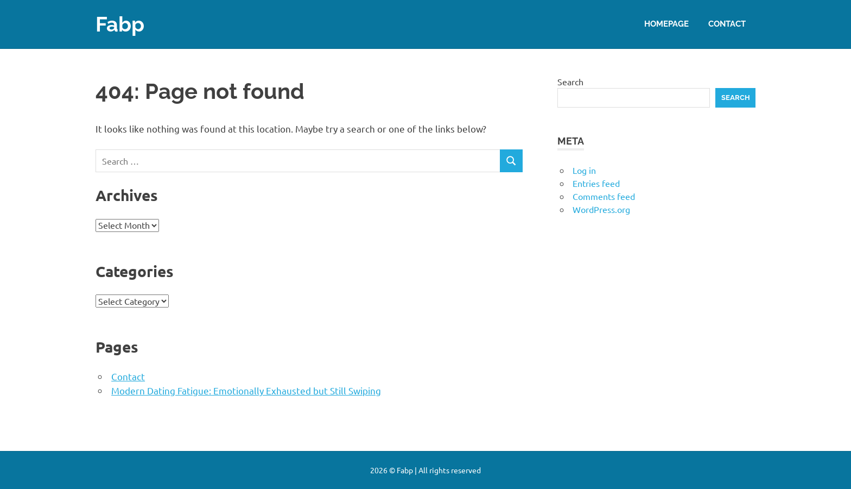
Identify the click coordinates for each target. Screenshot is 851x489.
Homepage (666, 24)
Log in (584, 170)
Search (570, 81)
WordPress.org (601, 209)
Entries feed (596, 183)
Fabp (120, 24)
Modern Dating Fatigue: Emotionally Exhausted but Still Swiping (246, 390)
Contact (727, 24)
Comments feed (604, 196)
